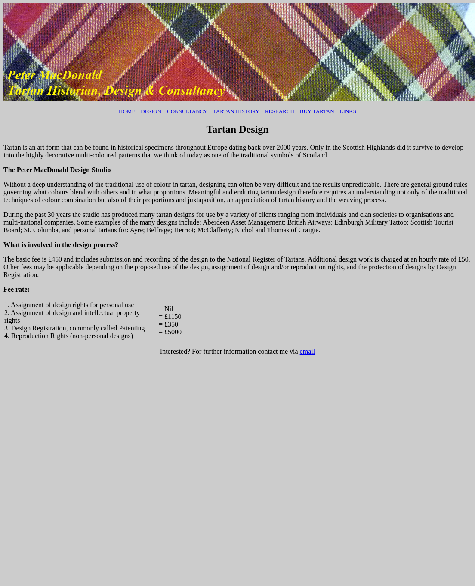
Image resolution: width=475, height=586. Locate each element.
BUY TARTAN (317, 111)
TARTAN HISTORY (236, 111)
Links (348, 111)
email (307, 351)
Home (127, 111)
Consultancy (187, 111)
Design (151, 111)
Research (279, 111)
